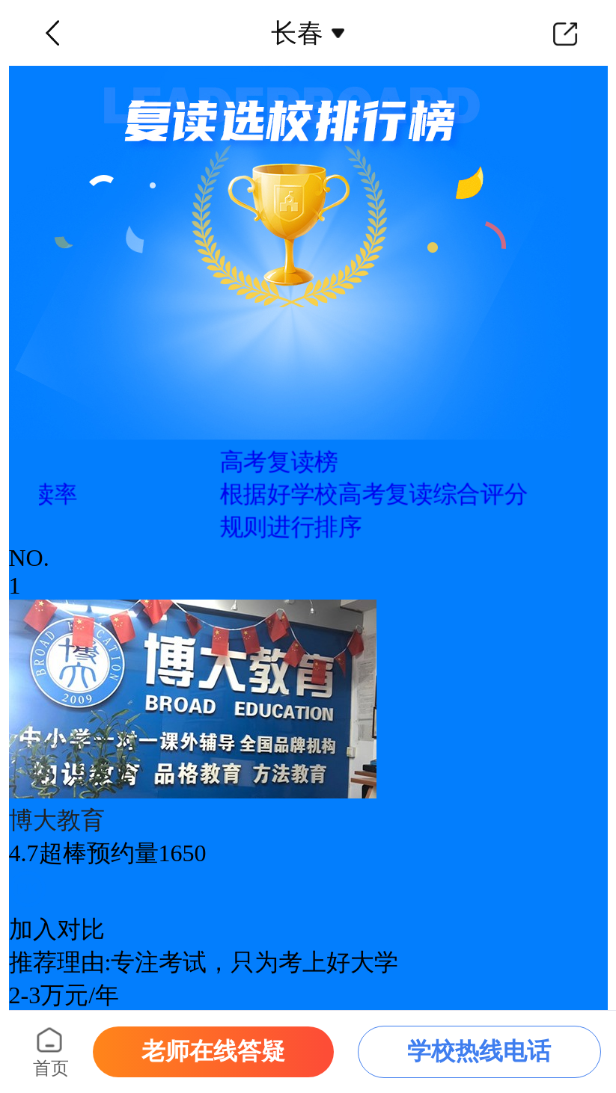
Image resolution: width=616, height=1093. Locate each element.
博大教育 (57, 820)
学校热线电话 (479, 1051)
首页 (51, 1068)
